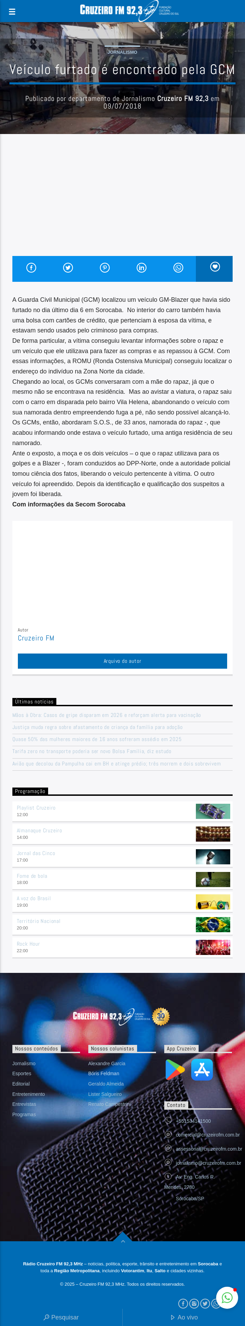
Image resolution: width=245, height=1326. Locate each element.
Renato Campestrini (109, 1104)
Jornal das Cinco (36, 853)
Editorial (21, 1084)
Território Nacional (39, 921)
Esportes (21, 1073)
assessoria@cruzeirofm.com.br (209, 1149)
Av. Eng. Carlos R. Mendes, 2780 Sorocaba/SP (189, 1187)
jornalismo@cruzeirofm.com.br (208, 1163)
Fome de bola (32, 876)
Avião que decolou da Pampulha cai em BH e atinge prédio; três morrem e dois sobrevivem (116, 763)
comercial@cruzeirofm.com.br (208, 1135)
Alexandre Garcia (106, 1063)
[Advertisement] (122, 204)
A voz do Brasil (34, 898)
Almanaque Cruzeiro (39, 830)
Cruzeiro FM (36, 638)
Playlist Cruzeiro (36, 807)
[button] (227, 1298)
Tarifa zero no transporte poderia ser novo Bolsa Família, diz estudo (91, 751)
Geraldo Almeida (106, 1084)
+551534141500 (193, 1121)
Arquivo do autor (123, 661)
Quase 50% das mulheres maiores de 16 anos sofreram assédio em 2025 (97, 739)
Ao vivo (184, 1318)
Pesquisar (61, 1318)
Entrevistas (24, 1104)
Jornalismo (122, 52)
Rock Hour (28, 943)
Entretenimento (28, 1094)
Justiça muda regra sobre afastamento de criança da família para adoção (97, 727)
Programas (24, 1114)
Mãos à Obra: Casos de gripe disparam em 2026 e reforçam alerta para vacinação (106, 715)
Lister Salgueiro (105, 1094)
